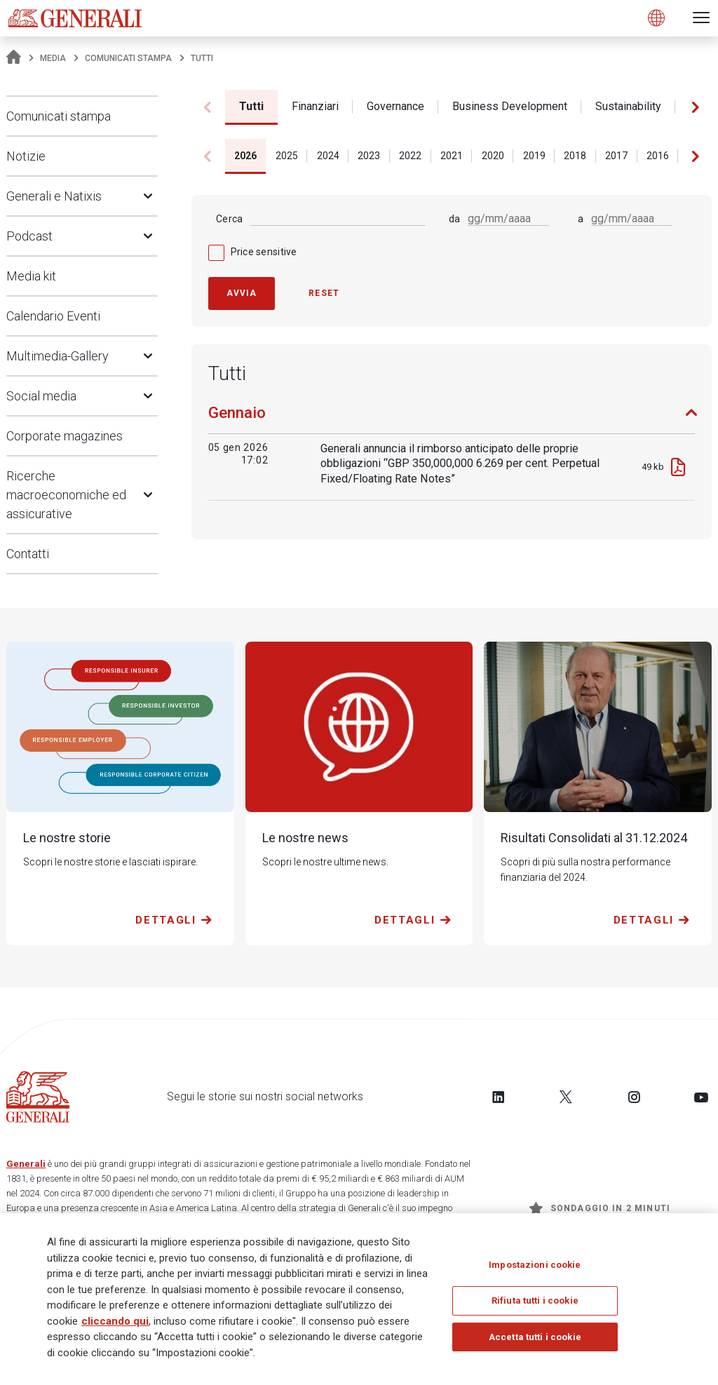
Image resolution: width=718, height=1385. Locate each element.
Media (53, 58)
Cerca (229, 218)
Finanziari (315, 106)
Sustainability (628, 106)
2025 (287, 155)
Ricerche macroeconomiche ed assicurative (66, 494)
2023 (369, 155)
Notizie (26, 156)
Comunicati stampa (128, 58)
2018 (575, 155)
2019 (534, 155)
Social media (41, 396)
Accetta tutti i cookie (535, 1341)
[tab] (452, 418)
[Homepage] (13, 58)
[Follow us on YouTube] (701, 1096)
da (455, 218)
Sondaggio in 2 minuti (599, 1208)
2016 (657, 155)
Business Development (509, 106)
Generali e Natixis (54, 196)
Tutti (251, 106)
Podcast (29, 236)
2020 (493, 155)
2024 (328, 155)
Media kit (31, 276)
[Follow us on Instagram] (633, 1096)
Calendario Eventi (53, 316)
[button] (695, 107)
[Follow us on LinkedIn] (498, 1096)
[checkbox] (452, 251)
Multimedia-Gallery (57, 356)
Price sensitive (264, 251)
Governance (395, 106)
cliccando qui (115, 1325)
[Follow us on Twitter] (565, 1096)
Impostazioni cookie (535, 1269)
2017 (616, 155)
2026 (245, 155)
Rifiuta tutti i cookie (535, 1304)
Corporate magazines (64, 435)
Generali (26, 1163)
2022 (410, 155)
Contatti (27, 553)
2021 (451, 155)
